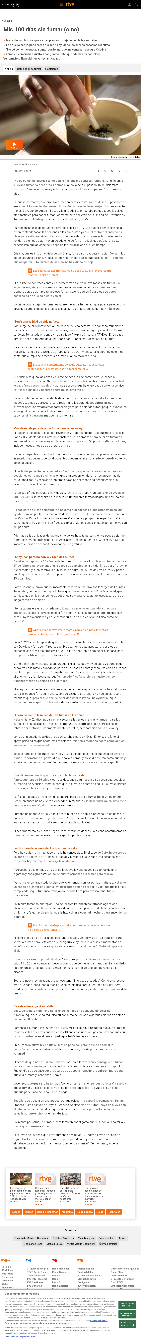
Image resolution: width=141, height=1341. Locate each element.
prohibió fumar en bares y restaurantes (72, 202)
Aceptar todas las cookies (127, 1304)
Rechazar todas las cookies (127, 1314)
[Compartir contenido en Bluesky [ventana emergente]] (112, 170)
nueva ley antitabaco (53, 189)
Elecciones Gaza (33, 1243)
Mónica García (55, 1243)
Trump (122, 1238)
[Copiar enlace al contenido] (125, 170)
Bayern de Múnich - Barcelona (31, 1238)
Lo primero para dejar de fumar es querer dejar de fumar (51, 304)
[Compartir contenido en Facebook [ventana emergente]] (98, 170)
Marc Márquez (86, 1238)
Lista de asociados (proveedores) (20, 1337)
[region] (70, 1315)
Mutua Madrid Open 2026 (81, 1243)
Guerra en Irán (106, 1238)
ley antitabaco (51, 58)
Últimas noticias (108, 1243)
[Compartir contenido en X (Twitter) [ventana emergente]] (105, 170)
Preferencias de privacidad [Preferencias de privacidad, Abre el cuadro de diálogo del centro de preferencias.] (127, 1324)
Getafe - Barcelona (63, 1238)
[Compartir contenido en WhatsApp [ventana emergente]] (119, 170)
